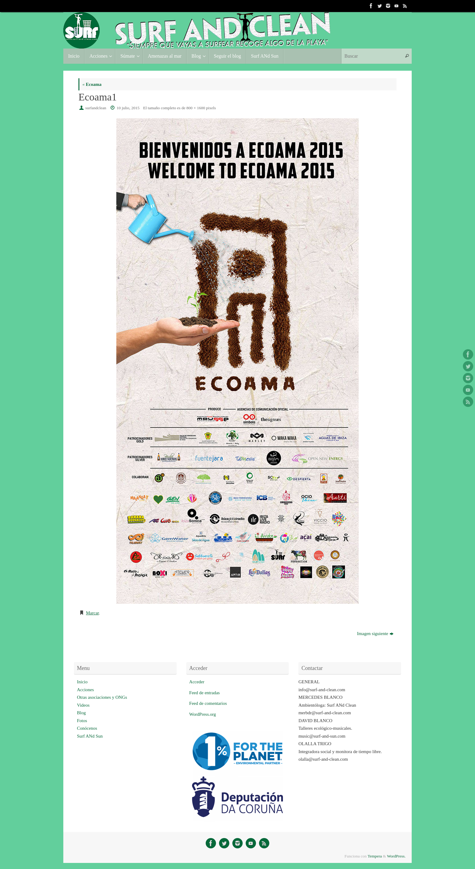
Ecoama (91, 84)
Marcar (92, 612)
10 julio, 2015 (128, 108)
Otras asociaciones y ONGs (102, 697)
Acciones (85, 689)
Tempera (374, 856)
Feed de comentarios (208, 703)
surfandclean (95, 108)
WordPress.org (202, 714)
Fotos (82, 720)
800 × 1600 (195, 108)
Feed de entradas (204, 692)
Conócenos (87, 728)
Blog (81, 712)
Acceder (196, 681)
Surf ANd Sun (90, 736)
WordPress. (396, 856)
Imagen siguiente (375, 633)
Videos (83, 705)
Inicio (82, 681)
